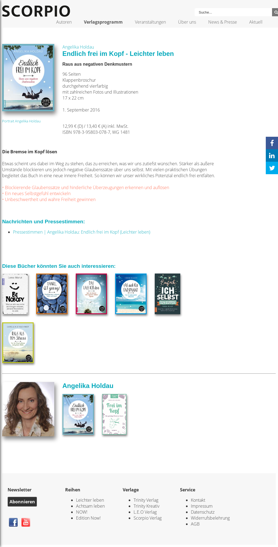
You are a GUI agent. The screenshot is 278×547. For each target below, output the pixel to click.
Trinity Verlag (146, 500)
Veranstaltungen (150, 22)
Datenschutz (202, 512)
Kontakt (198, 500)
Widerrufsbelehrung (210, 518)
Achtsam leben (90, 506)
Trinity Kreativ (146, 506)
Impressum (202, 506)
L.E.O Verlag (145, 512)
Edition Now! (88, 518)
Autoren (64, 22)
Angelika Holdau (78, 47)
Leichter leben (90, 500)
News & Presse (222, 22)
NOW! (81, 512)
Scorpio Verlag (148, 518)
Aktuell (256, 22)
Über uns (187, 22)
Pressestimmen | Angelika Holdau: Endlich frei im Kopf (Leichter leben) (81, 232)
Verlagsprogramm (103, 22)
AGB (195, 524)
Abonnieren (22, 502)
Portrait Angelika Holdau (21, 121)
